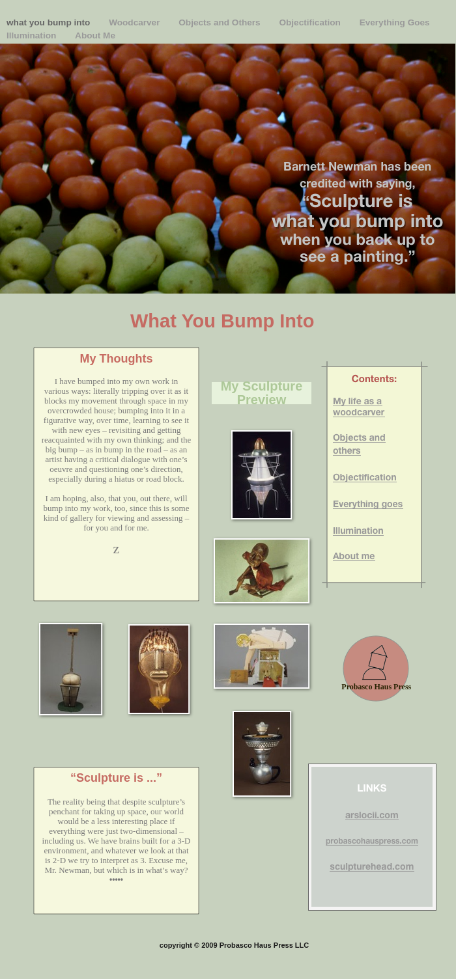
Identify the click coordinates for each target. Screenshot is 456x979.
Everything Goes (395, 22)
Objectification (311, 22)
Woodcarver (135, 22)
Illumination (33, 35)
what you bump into (50, 22)
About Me (95, 35)
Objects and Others (220, 22)
